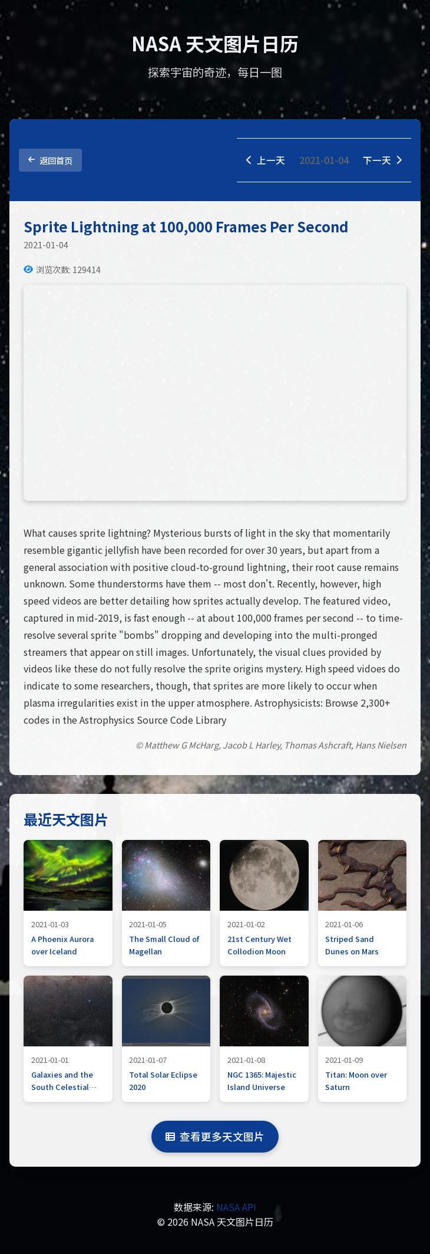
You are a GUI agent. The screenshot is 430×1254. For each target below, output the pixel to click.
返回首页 (50, 160)
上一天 (265, 160)
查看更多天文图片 (215, 1137)
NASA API (236, 1207)
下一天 (382, 160)
